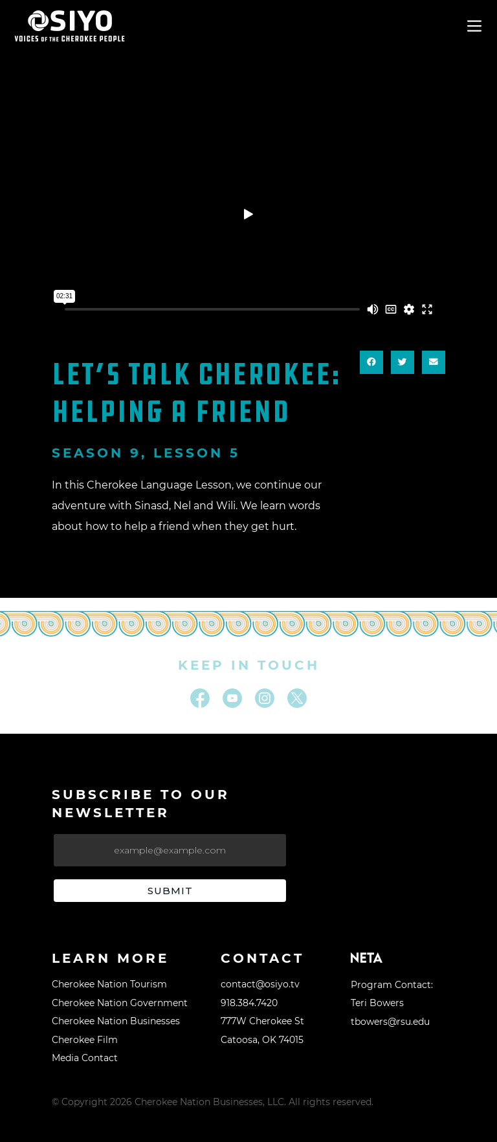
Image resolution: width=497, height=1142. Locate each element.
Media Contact (85, 1058)
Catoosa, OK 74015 (262, 1040)
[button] (371, 362)
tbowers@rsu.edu (390, 1021)
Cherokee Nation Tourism (109, 984)
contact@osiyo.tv (260, 984)
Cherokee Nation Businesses (116, 1021)
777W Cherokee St (262, 1021)
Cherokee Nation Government (120, 1003)
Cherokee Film (85, 1040)
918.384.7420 (249, 1003)
